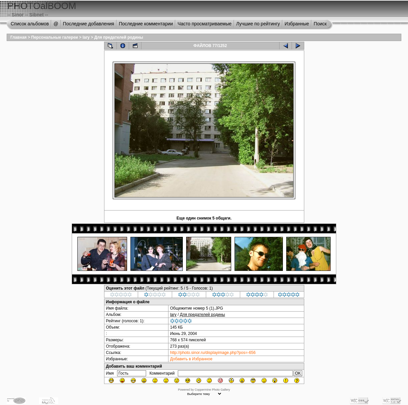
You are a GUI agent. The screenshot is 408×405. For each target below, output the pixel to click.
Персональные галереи (54, 37)
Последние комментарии (146, 23)
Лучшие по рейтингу (258, 23)
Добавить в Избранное (191, 359)
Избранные (297, 23)
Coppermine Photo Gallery (212, 389)
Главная (18, 37)
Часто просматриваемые (204, 23)
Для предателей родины (118, 37)
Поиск (320, 23)
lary (85, 37)
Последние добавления (88, 23)
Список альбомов (30, 23)
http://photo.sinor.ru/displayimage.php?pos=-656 (213, 352)
